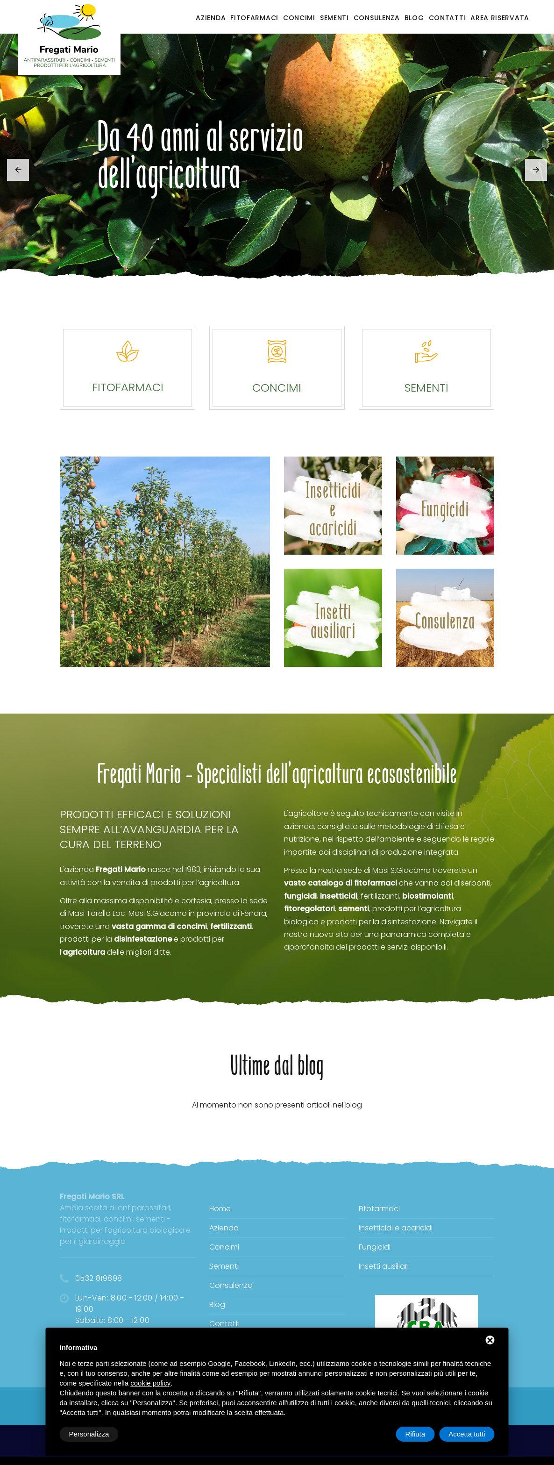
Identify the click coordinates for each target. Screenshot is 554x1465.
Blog (414, 17)
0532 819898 (98, 1278)
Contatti (447, 17)
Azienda (211, 17)
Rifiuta (415, 1434)
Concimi (299, 17)
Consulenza (377, 17)
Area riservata (499, 17)
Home (220, 1208)
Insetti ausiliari (384, 1266)
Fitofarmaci (254, 17)
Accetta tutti (466, 1434)
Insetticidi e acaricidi (396, 1227)
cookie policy (150, 1383)
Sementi (334, 17)
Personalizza (89, 1434)
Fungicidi (375, 1247)
